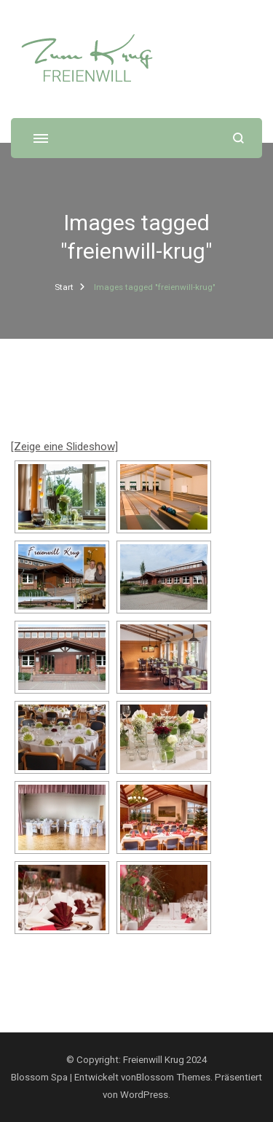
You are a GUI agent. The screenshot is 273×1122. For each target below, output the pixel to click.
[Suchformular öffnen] (238, 138)
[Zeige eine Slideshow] (64, 446)
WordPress (144, 1094)
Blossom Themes (173, 1077)
